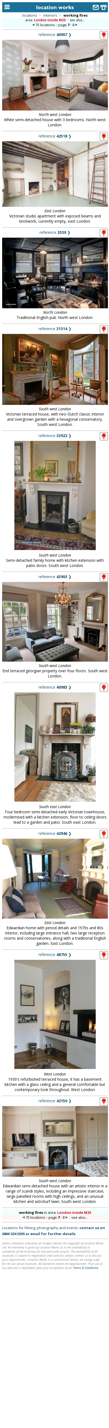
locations (29, 15)
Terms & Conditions (85, 1268)
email (35, 1233)
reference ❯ (55, 34)
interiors (50, 15)
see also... (77, 20)
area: (45, 20)
